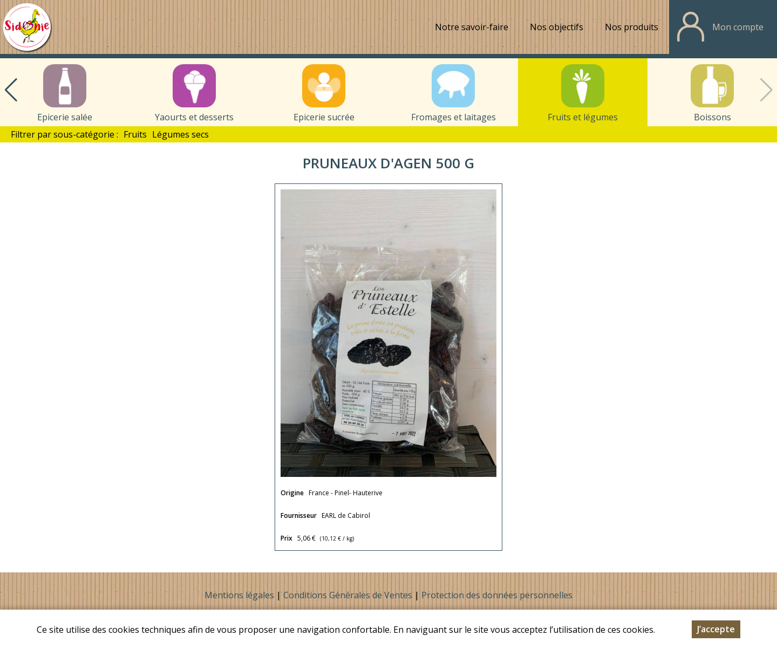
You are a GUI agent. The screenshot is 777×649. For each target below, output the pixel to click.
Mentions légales (239, 595)
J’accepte (716, 632)
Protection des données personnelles (496, 595)
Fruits (135, 134)
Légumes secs (180, 134)
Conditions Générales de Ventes (348, 595)
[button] (11, 90)
